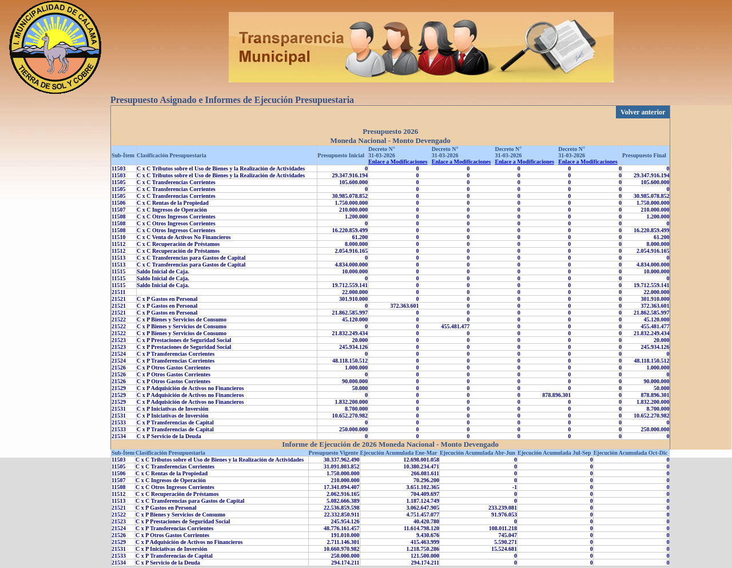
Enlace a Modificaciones (397, 161)
